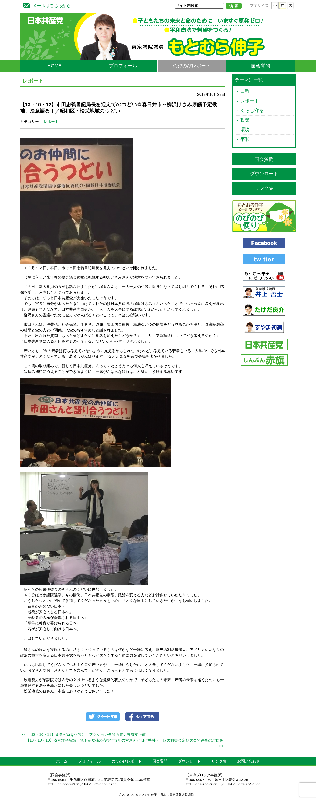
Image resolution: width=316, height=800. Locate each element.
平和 (245, 139)
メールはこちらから (45, 5)
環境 (245, 129)
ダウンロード (264, 173)
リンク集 (264, 188)
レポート (51, 122)
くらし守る (252, 110)
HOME (54, 65)
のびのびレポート (192, 65)
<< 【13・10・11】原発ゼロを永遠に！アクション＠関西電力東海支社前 (84, 735)
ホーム (61, 761)
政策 (245, 120)
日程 (245, 91)
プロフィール (123, 65)
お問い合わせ (248, 761)
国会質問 (260, 65)
